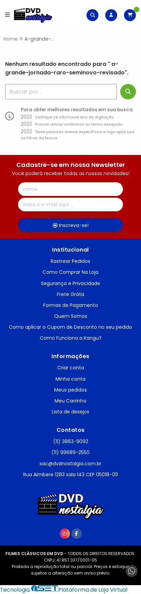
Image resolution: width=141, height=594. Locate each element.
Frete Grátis (70, 294)
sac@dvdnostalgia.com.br (70, 463)
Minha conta (70, 379)
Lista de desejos (70, 411)
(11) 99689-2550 (70, 452)
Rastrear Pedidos (70, 261)
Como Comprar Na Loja (70, 272)
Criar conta (70, 367)
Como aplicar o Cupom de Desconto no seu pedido (70, 327)
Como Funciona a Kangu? (70, 338)
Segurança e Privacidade (70, 283)
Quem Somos (70, 316)
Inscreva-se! (71, 225)
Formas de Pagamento (70, 305)
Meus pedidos (70, 389)
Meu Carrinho (70, 400)
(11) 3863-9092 (70, 441)
